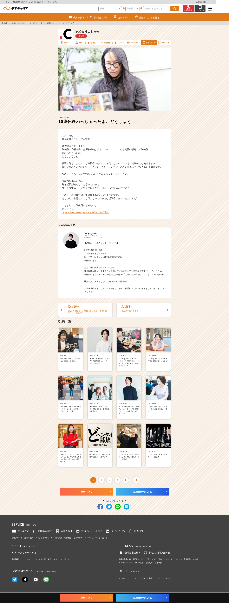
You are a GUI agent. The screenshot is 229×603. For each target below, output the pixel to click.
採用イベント (138, 559)
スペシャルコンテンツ (44, 538)
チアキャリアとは (24, 552)
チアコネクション (126, 563)
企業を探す (64, 531)
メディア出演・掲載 (43, 559)
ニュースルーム (27, 559)
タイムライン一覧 (35, 23)
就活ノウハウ (17, 538)
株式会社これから (18, 23)
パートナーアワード (162, 578)
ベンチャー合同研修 (183, 559)
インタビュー (133, 42)
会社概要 (15, 559)
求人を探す (20, 531)
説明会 (92, 42)
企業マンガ (163, 42)
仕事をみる (86, 492)
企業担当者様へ (217, 2)
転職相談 (67, 538)
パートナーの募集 (145, 578)
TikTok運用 (139, 563)
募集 (78, 42)
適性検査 (135, 531)
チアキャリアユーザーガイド (96, 538)
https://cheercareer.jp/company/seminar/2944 (85, 212)
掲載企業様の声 (125, 559)
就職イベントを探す (89, 531)
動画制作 (149, 563)
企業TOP (65, 42)
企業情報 (105, 42)
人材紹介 (196, 559)
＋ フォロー (81, 36)
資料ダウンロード (166, 559)
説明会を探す (42, 531)
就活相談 (58, 538)
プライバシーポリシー (62, 559)
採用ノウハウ (151, 559)
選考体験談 (28, 538)
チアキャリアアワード (127, 578)
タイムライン (149, 42)
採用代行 (158, 563)
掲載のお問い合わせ (156, 552)
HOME (4, 23)
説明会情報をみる (142, 492)
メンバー (119, 42)
